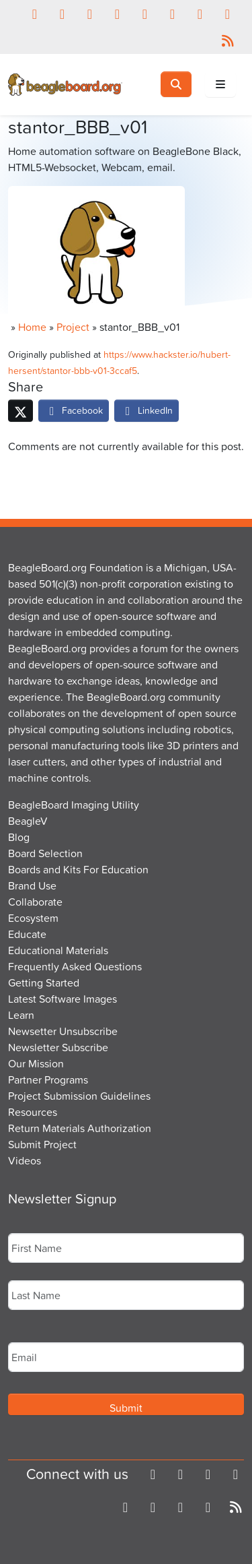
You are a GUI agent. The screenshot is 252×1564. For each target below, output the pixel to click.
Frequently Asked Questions (75, 966)
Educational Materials (58, 950)
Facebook (73, 410)
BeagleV (28, 820)
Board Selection (45, 853)
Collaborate (35, 901)
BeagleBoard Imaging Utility (73, 804)
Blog (19, 837)
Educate (27, 934)
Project (72, 326)
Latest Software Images (62, 998)
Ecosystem (33, 917)
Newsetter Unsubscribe (63, 1031)
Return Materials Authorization (79, 1128)
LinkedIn (146, 410)
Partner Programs (48, 1079)
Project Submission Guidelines (79, 1095)
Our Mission (36, 1063)
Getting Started (43, 982)
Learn (21, 1014)
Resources (32, 1111)
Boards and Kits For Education (78, 869)
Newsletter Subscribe (58, 1047)
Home (32, 326)
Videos (24, 1160)
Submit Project (42, 1144)
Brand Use (32, 885)
